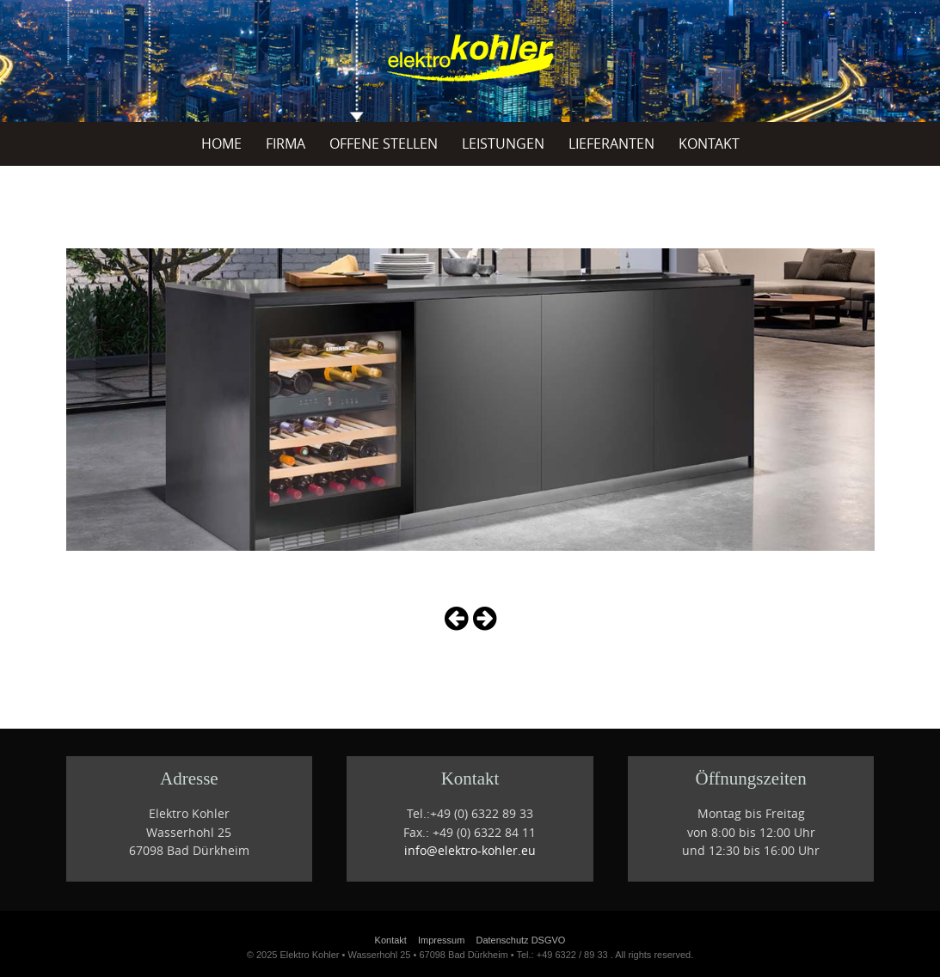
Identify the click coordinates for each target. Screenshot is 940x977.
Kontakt (709, 143)
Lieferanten (611, 143)
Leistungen (503, 143)
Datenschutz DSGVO (520, 940)
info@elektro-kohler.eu (470, 850)
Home (221, 143)
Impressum (441, 940)
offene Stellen (383, 143)
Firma (285, 143)
